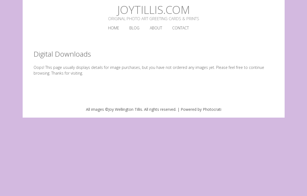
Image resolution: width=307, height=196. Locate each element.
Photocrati (212, 109)
